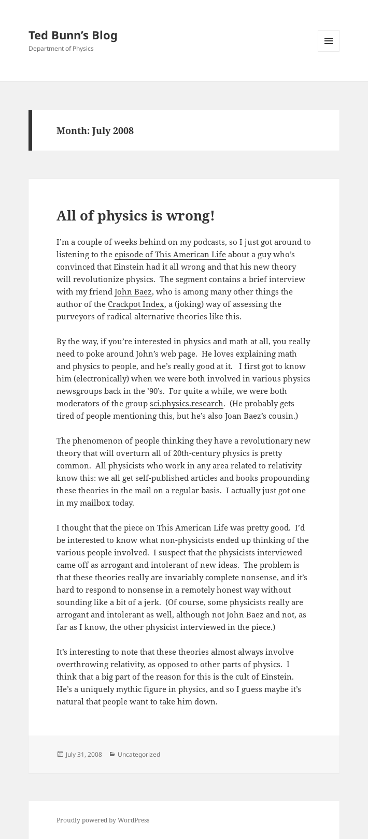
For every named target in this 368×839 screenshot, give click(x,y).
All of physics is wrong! (135, 215)
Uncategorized (139, 754)
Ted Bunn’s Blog (73, 34)
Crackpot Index (136, 304)
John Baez (133, 291)
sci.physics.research (186, 403)
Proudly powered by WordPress (102, 820)
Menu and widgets (328, 51)
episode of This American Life (170, 254)
